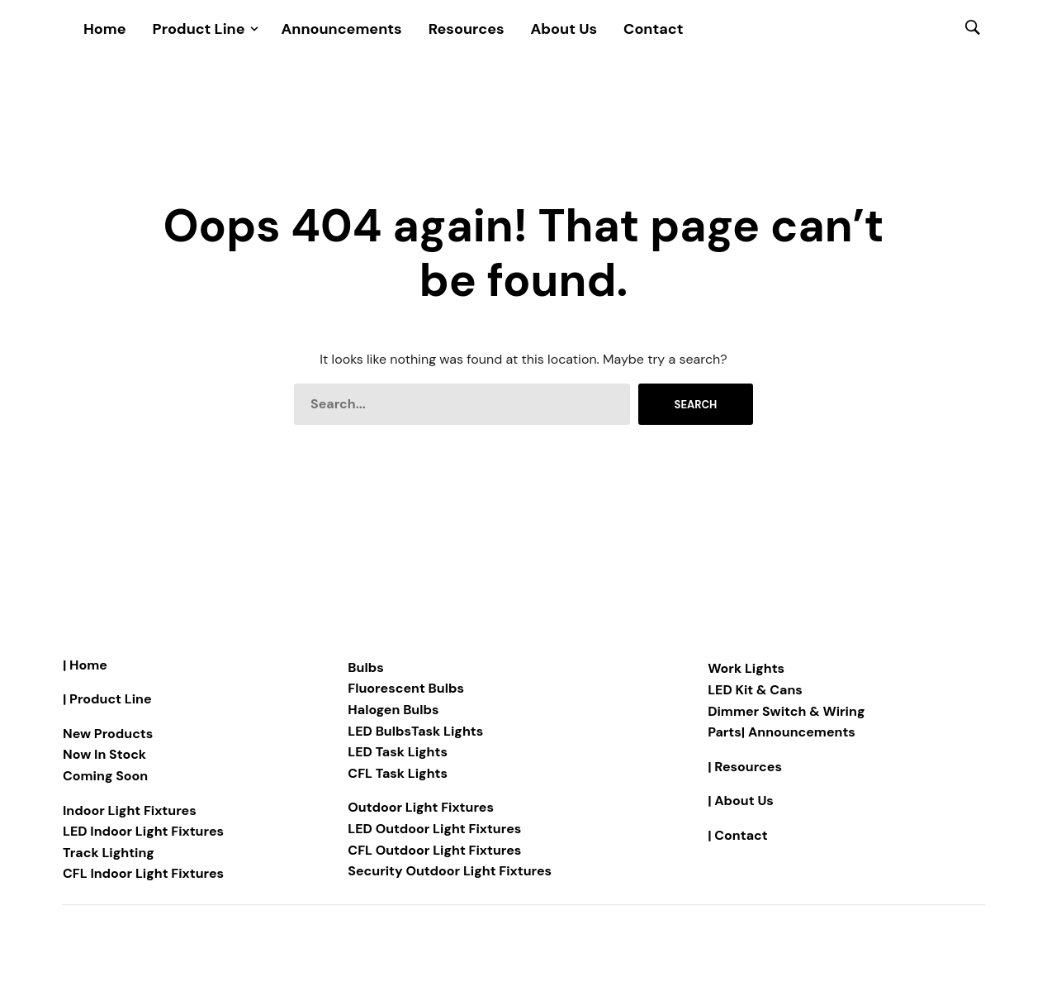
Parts (724, 732)
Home (104, 29)
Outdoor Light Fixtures (421, 807)
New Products (108, 733)
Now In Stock (104, 754)
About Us (564, 29)
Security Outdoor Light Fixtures (450, 870)
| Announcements (798, 732)
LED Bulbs (379, 731)
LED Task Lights (398, 751)
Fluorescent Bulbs (406, 688)
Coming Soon (105, 775)
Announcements (342, 29)
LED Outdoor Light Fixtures (434, 828)
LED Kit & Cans (755, 689)
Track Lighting (108, 852)
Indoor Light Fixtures (130, 810)
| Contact (737, 835)
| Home (85, 665)
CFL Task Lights (398, 773)
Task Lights (447, 731)
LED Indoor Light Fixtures (143, 831)
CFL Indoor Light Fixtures (143, 873)
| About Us (741, 800)
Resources (467, 29)
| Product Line (107, 699)
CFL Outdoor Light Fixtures (434, 850)
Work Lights (746, 668)
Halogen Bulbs (393, 709)
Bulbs (365, 667)
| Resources (745, 766)
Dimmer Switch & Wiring (786, 711)
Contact (653, 29)
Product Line (199, 29)
